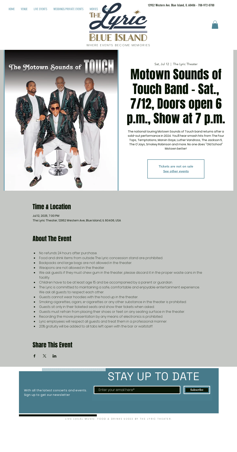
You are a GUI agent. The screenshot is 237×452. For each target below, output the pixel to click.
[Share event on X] (44, 356)
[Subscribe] (197, 390)
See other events (176, 171)
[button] (215, 25)
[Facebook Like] (228, 4)
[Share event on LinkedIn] (54, 356)
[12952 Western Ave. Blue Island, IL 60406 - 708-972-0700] (176, 5)
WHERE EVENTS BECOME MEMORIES (118, 45)
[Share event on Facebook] (34, 356)
